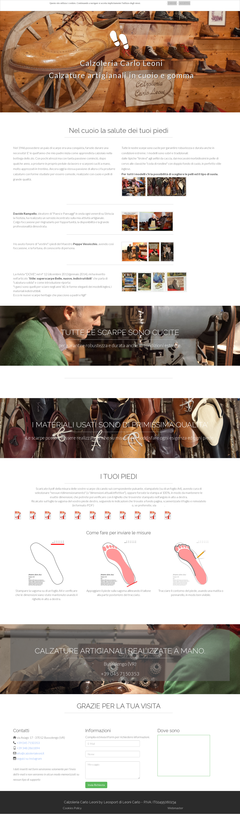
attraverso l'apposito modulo (112, 505)
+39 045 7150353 (120, 673)
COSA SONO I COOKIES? (153, 3)
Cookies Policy (72, 808)
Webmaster (175, 808)
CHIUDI (172, 3)
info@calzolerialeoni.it (30, 753)
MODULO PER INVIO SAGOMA (118, 608)
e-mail (160, 505)
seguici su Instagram (29, 758)
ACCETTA (184, 3)
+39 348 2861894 (28, 748)
